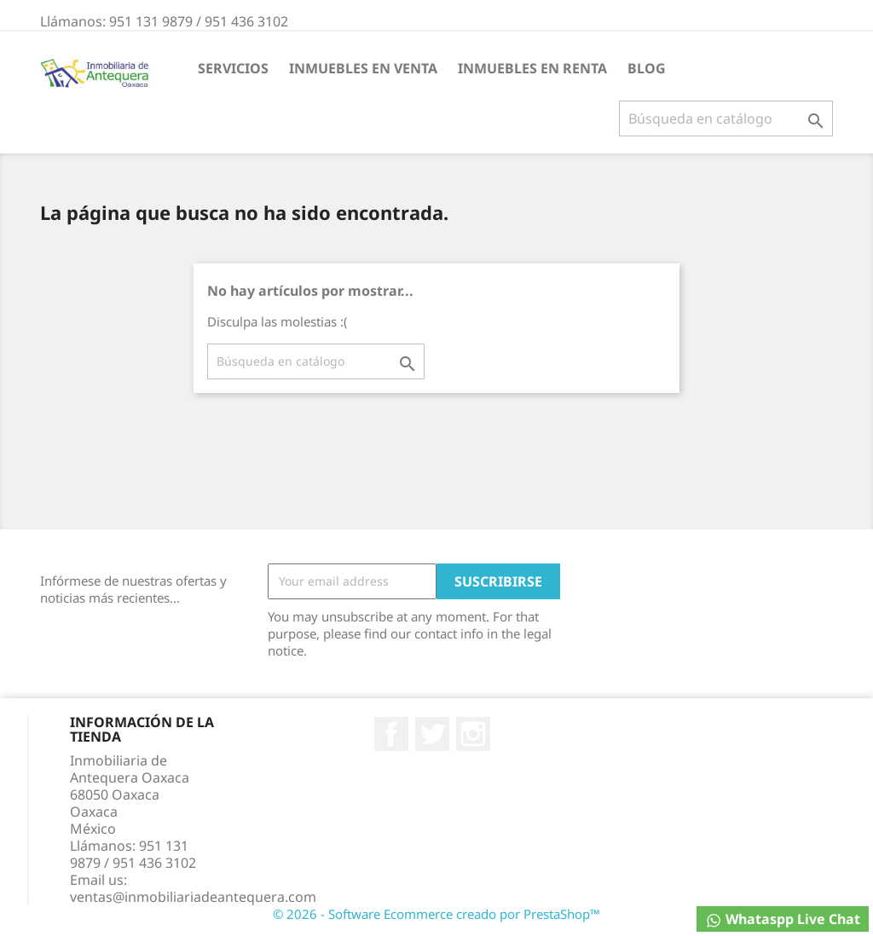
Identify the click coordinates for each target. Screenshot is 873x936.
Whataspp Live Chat (782, 919)
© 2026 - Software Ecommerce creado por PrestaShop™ (436, 913)
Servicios (233, 68)
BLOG (646, 68)
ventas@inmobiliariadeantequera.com (193, 896)
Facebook (391, 734)
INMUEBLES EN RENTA (532, 68)
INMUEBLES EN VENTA (363, 68)
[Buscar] (726, 118)
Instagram (473, 734)
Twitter (432, 734)
